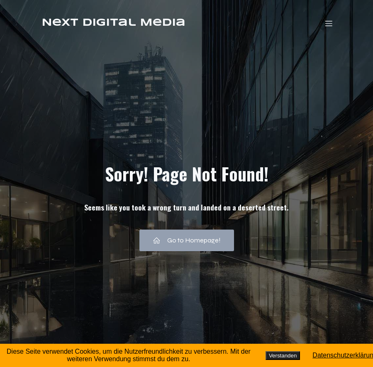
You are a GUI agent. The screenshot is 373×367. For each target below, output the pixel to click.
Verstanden (283, 355)
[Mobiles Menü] (329, 23)
